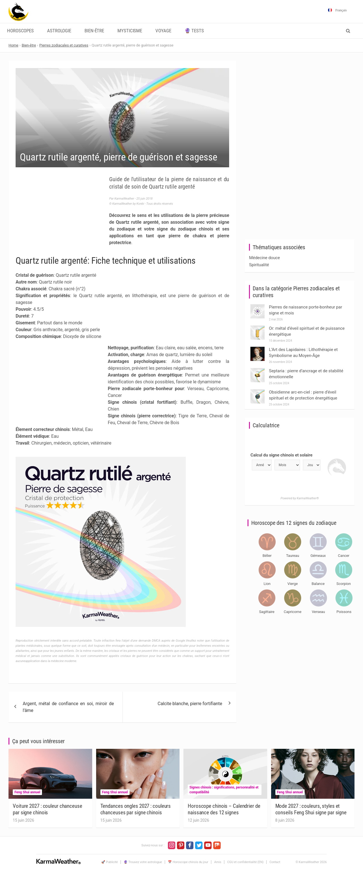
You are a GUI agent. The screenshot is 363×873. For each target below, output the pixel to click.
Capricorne (292, 612)
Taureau (292, 555)
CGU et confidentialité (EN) (245, 862)
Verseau (318, 612)
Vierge (293, 584)
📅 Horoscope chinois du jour (188, 862)
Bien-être (94, 30)
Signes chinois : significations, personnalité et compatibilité (223, 789)
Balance (318, 584)
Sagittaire (267, 612)
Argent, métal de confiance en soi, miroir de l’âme (68, 707)
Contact (274, 862)
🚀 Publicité (109, 862)
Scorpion (343, 584)
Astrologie (59, 30)
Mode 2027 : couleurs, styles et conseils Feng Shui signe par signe (311, 809)
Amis (217, 862)
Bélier (267, 555)
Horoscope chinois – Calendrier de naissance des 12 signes (224, 809)
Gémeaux (318, 555)
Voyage (163, 30)
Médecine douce (264, 257)
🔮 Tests (194, 30)
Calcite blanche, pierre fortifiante (190, 703)
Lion (266, 584)
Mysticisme (129, 30)
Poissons (343, 612)
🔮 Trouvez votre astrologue (143, 862)
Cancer (343, 555)
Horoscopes (20, 30)
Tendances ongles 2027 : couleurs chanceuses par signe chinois (135, 809)
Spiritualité (259, 264)
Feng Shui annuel (27, 792)
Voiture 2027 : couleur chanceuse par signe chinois (47, 809)
